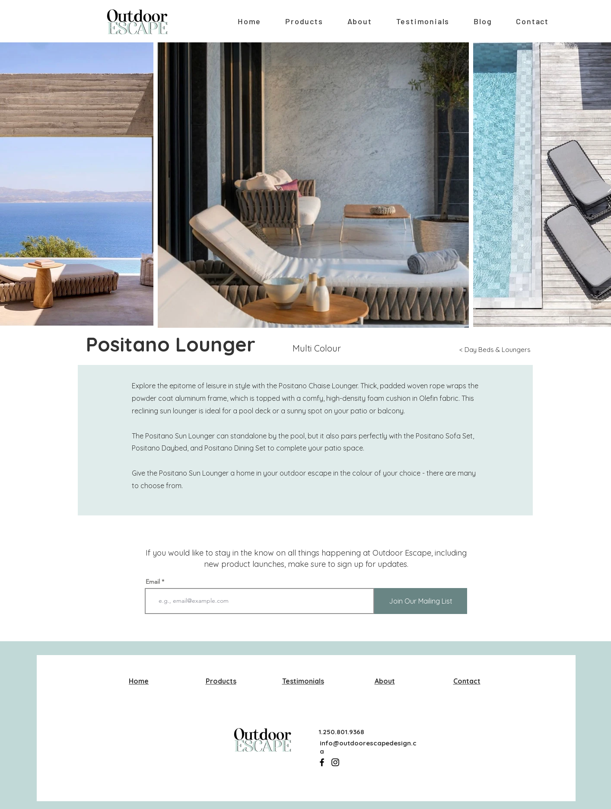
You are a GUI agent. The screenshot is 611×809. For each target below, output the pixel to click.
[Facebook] (322, 762)
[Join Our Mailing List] (420, 601)
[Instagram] (335, 762)
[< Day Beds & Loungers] (496, 349)
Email (153, 582)
